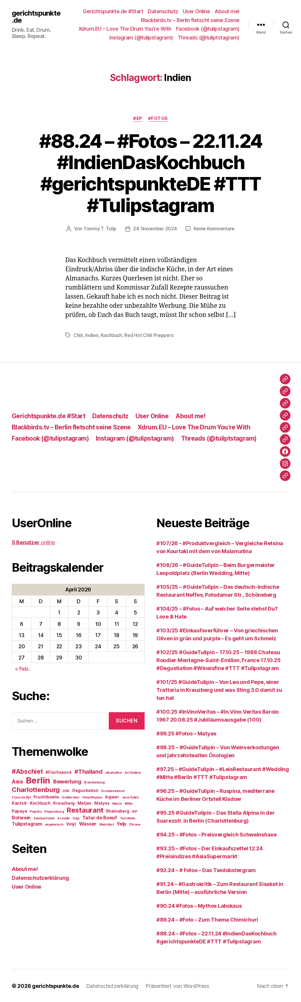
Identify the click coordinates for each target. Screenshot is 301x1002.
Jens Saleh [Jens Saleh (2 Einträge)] (130, 797)
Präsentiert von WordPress (177, 985)
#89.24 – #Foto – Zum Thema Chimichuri (207, 919)
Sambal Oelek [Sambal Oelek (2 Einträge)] (44, 818)
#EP (137, 118)
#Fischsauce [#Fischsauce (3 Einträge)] (58, 771)
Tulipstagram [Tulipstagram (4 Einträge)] (27, 823)
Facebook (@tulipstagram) (208, 29)
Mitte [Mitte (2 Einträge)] (129, 803)
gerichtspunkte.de (36, 17)
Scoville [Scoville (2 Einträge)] (63, 818)
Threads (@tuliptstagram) (209, 37)
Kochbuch (111, 335)
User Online (196, 11)
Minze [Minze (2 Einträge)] (117, 803)
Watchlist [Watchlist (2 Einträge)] (106, 824)
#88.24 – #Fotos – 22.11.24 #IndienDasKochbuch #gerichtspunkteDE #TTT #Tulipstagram (150, 173)
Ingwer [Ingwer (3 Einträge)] (112, 796)
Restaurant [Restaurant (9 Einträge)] (85, 809)
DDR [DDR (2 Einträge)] (66, 790)
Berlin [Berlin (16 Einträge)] (38, 780)
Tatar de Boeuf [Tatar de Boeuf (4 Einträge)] (99, 817)
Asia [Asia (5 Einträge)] (17, 781)
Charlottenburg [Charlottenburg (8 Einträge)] (36, 789)
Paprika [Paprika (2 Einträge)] (35, 811)
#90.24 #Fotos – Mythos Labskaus (199, 905)
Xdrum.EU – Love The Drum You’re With (124, 29)
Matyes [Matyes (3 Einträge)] (101, 802)
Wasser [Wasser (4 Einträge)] (87, 823)
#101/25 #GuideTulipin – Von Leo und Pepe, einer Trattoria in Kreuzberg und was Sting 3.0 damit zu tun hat (219, 689)
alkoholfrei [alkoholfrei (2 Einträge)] (113, 772)
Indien (91, 335)
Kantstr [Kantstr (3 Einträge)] (19, 802)
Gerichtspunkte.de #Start (113, 11)
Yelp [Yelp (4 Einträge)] (121, 823)
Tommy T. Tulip (99, 229)
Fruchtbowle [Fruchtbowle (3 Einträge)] (46, 796)
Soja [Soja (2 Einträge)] (76, 818)
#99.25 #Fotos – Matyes (186, 733)
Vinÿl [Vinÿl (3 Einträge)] (71, 823)
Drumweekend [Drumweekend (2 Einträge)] (112, 790)
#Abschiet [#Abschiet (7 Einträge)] (27, 771)
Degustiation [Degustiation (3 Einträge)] (85, 790)
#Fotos (158, 118)
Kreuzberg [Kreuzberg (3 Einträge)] (64, 802)
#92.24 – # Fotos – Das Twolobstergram (206, 870)
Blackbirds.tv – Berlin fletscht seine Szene (190, 20)
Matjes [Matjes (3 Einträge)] (84, 802)
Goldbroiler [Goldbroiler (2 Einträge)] (70, 797)
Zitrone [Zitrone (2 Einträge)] (135, 824)
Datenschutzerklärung (40, 877)
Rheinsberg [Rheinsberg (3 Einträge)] (117, 810)
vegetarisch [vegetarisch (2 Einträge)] (54, 824)
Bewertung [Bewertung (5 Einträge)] (67, 781)
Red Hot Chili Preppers (148, 335)
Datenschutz (163, 11)
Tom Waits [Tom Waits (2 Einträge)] (128, 818)
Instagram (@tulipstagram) (141, 37)
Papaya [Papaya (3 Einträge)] (19, 810)
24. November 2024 (155, 229)
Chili (78, 335)
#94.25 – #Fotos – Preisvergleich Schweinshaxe (216, 834)
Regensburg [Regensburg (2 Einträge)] (54, 811)
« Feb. (22, 668)
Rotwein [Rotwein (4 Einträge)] (21, 817)
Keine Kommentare (214, 229)
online (33, 542)
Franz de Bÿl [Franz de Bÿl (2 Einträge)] (21, 797)
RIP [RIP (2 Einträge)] (134, 811)
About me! (227, 11)
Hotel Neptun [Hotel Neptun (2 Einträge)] (92, 797)
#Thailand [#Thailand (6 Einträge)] (88, 771)
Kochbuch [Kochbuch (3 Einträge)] (40, 802)
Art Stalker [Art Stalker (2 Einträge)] (133, 772)
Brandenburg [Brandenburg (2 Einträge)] (94, 782)
